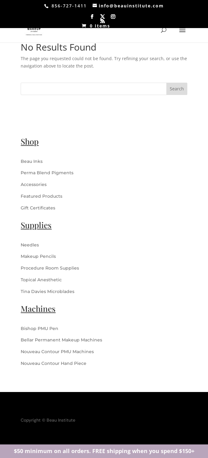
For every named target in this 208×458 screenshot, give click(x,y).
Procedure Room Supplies (50, 268)
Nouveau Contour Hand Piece (53, 363)
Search (177, 89)
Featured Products (41, 196)
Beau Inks (32, 161)
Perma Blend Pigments (47, 172)
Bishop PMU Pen (39, 328)
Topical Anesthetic (41, 280)
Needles (30, 245)
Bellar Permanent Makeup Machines (61, 340)
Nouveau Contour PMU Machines (57, 351)
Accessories (34, 184)
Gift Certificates (38, 208)
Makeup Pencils (38, 256)
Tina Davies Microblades (47, 291)
